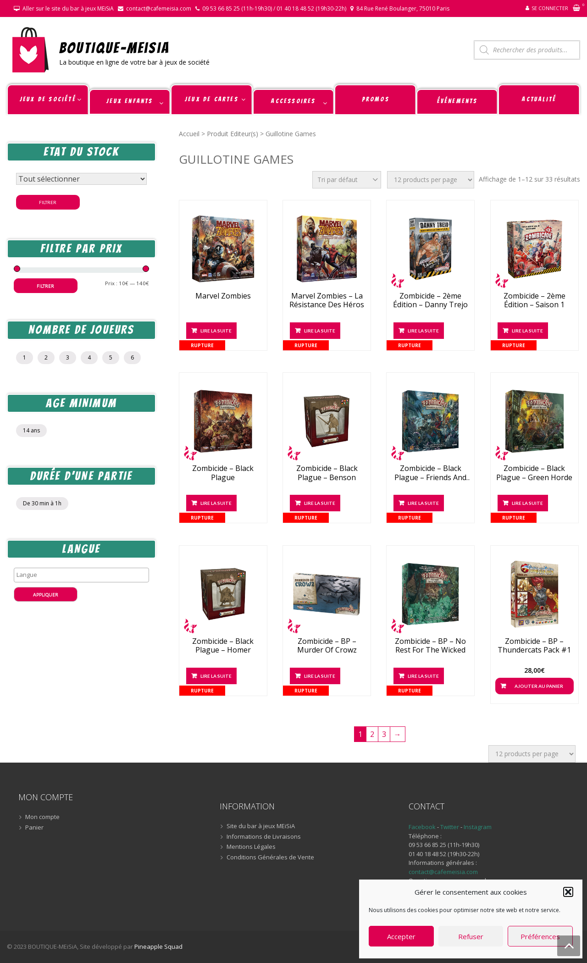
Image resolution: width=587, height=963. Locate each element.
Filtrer (47, 202)
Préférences (540, 936)
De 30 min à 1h (42, 503)
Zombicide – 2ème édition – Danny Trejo (430, 300)
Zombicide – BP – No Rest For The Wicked (430, 645)
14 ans (31, 430)
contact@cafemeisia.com (158, 8)
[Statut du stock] (81, 179)
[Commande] (346, 179)
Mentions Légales (251, 847)
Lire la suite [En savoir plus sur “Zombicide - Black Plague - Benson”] (319, 503)
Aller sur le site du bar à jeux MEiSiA (68, 8)
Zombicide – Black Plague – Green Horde (534, 473)
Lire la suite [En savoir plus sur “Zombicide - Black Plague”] (216, 503)
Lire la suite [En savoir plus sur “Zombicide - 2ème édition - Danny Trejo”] (423, 330)
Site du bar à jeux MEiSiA (261, 826)
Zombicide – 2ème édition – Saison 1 (534, 300)
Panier (34, 827)
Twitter (450, 827)
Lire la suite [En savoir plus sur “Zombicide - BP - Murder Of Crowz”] (319, 676)
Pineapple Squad (158, 946)
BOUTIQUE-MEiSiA (114, 47)
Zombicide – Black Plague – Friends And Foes (430, 473)
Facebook (422, 827)
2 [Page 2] (372, 734)
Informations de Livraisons (264, 837)
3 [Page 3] (384, 734)
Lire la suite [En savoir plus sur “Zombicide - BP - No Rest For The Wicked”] (423, 676)
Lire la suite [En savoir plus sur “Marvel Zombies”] (216, 330)
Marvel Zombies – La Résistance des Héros (326, 300)
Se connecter (550, 8)
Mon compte (42, 817)
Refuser (470, 936)
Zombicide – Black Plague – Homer (223, 645)
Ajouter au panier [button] (539, 686)
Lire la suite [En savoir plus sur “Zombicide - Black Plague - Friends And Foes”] (423, 503)
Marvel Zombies (223, 296)
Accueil (189, 133)
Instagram (478, 827)
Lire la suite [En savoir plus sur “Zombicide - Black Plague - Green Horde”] (527, 503)
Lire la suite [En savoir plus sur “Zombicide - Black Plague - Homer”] (216, 676)
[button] (568, 892)
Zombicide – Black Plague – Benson (327, 473)
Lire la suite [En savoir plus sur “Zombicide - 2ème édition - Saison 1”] (527, 330)
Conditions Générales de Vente (270, 857)
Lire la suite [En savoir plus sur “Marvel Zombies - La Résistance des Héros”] (319, 330)
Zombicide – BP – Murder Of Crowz (327, 645)
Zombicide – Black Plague (223, 473)
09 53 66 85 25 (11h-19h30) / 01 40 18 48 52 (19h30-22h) (274, 8)
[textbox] (84, 574)
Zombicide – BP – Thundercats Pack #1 (534, 645)
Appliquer (45, 594)
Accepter (401, 936)
